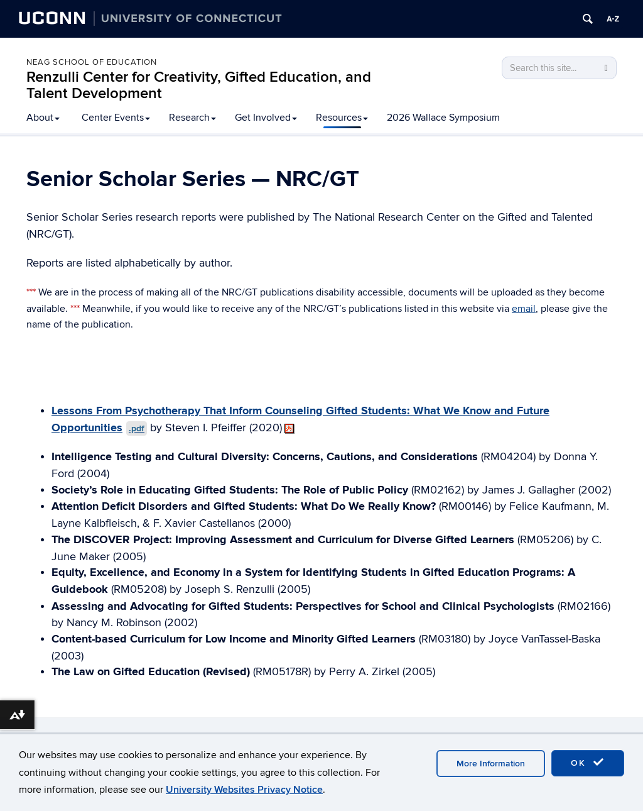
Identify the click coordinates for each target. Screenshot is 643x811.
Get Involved (266, 117)
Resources (342, 117)
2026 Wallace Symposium (443, 117)
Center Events (116, 117)
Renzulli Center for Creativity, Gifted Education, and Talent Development (198, 85)
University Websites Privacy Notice (244, 789)
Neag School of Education (91, 62)
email (524, 308)
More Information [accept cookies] (491, 763)
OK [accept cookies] (588, 762)
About (43, 117)
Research (192, 117)
